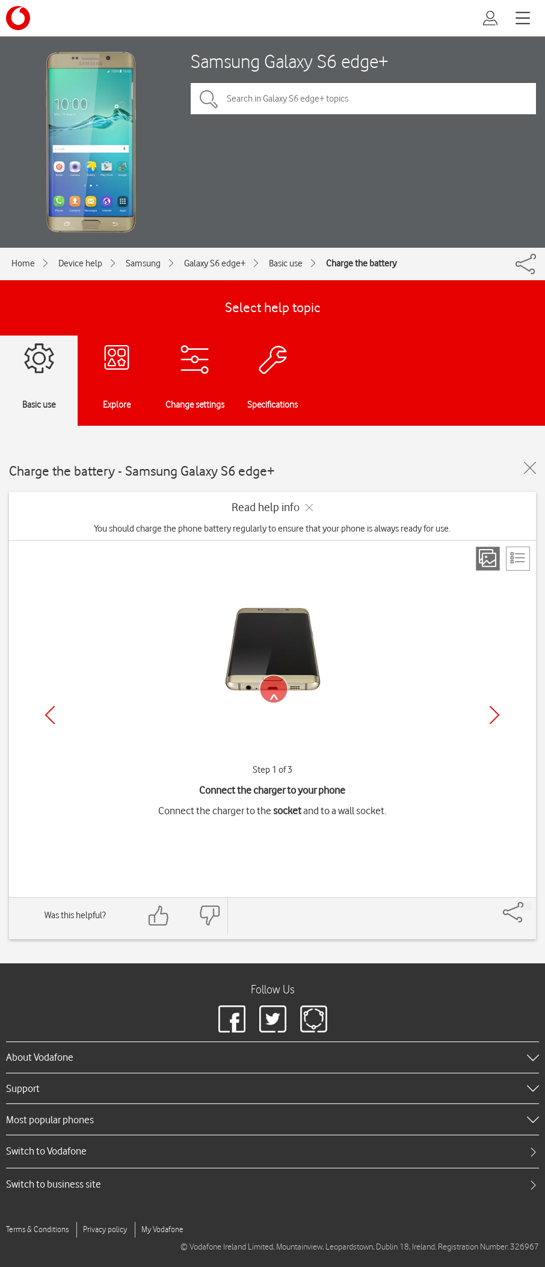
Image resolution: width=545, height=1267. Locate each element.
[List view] (518, 559)
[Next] (494, 715)
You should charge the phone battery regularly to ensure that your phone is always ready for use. (272, 528)
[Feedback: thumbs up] (159, 915)
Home (23, 263)
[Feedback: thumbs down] (209, 915)
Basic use (286, 263)
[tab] (272, 1151)
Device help (80, 263)
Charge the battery (361, 263)
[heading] (272, 1057)
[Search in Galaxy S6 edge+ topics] (363, 98)
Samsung (143, 263)
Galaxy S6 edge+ (214, 263)
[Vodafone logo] (18, 18)
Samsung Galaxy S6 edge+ (290, 61)
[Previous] (50, 715)
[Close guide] (530, 468)
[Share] (527, 906)
